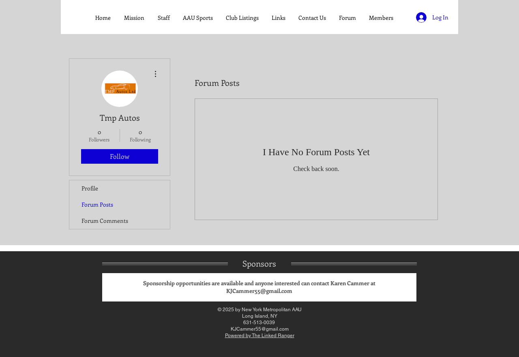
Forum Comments (104, 220)
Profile (89, 188)
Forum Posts (97, 204)
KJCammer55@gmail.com (259, 291)
